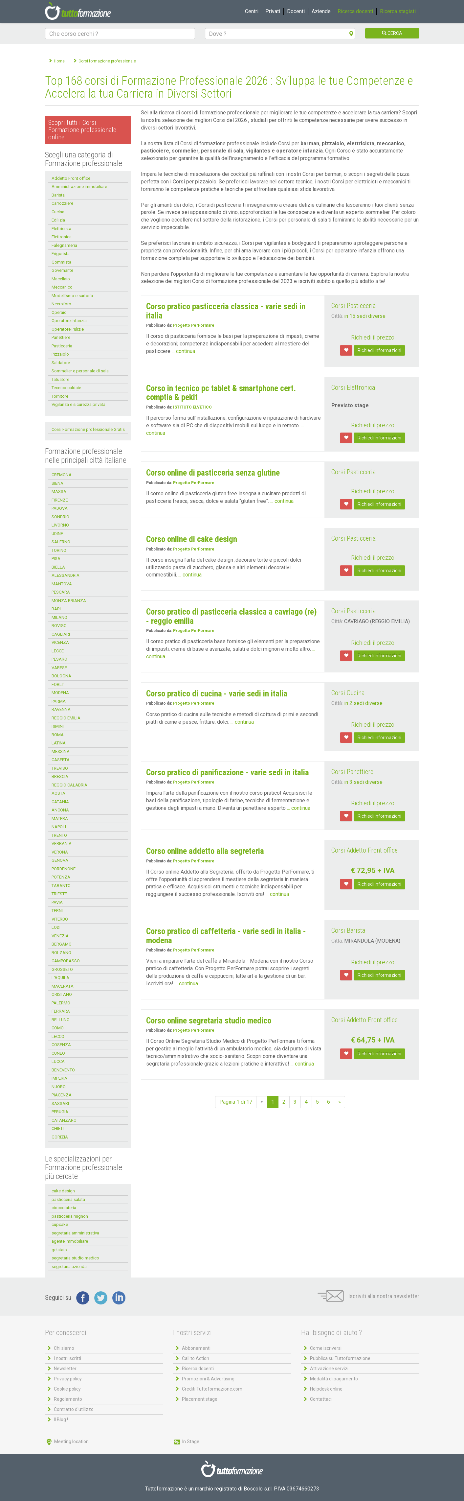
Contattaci (321, 1399)
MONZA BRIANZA (69, 600)
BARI (56, 608)
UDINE (57, 533)
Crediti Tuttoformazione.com (212, 1389)
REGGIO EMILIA (66, 717)
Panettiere (61, 337)
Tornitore (60, 396)
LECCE (58, 650)
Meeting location (67, 1441)
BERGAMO (62, 944)
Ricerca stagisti (398, 11)
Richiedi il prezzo (372, 337)
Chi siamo (64, 1348)
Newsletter (65, 1368)
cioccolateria (64, 1207)
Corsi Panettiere (352, 772)
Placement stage (199, 1399)
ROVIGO (59, 625)
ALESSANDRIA (65, 575)
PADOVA (60, 508)
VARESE (59, 667)
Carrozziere (62, 203)
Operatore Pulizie (68, 329)
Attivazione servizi (329, 1368)
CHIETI (58, 1128)
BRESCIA (60, 776)
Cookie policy (67, 1389)
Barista (58, 195)
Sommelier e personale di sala (80, 370)
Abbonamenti (196, 1348)
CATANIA (60, 801)
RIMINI (58, 726)
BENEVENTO (63, 1069)
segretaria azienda (69, 1266)
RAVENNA (61, 709)
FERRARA (61, 1011)
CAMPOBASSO (66, 960)
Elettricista (61, 228)
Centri (251, 11)
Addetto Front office (71, 178)
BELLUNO (61, 1019)
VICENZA (60, 642)
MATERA (60, 818)
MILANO (59, 617)
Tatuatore (60, 379)
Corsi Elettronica (353, 387)
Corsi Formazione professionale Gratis (88, 429)
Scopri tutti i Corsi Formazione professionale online (82, 130)
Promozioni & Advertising (208, 1378)
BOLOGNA (61, 675)
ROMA (58, 734)
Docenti (296, 11)
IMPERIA (59, 1078)
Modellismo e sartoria (72, 295)
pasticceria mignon (70, 1216)
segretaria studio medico (75, 1257)
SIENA (57, 483)
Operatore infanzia (69, 320)
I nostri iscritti (67, 1358)
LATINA (59, 742)
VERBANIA (62, 843)
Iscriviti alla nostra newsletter (368, 1296)
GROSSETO (62, 969)
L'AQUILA (60, 977)
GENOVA (60, 860)
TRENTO (59, 835)
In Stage (186, 1441)
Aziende (321, 11)
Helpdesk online (326, 1389)
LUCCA (58, 1061)
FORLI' (58, 684)
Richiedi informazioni (379, 350)
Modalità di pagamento (334, 1378)
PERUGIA (60, 1111)
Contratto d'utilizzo (74, 1409)
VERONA (60, 852)
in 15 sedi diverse (365, 316)
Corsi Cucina (348, 693)
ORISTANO (62, 994)
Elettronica (62, 236)
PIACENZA (62, 1094)
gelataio (59, 1249)
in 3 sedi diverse (363, 782)
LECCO (58, 1036)
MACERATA (63, 986)
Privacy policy (68, 1378)
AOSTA (58, 793)
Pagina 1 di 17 (235, 1102)
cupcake (60, 1224)
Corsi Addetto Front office (364, 850)
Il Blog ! (61, 1419)
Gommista (61, 262)
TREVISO (60, 768)
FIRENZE (60, 500)
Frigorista (61, 253)
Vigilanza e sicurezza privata (78, 404)
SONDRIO (60, 516)
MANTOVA (62, 583)
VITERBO (60, 919)
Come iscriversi (326, 1348)
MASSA (59, 491)
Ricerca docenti (355, 11)
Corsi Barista (348, 930)
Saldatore (61, 362)
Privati (272, 11)
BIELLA (58, 567)
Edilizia (58, 220)
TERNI (57, 910)
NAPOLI (59, 826)
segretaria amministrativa (75, 1233)
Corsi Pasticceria (353, 306)
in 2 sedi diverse (363, 703)
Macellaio (61, 278)
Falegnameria (64, 245)
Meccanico (62, 287)
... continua (183, 351)
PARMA (59, 701)
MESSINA (61, 751)
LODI (56, 927)
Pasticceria (62, 345)
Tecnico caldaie (66, 387)
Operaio (59, 312)
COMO (58, 1027)
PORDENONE (64, 868)
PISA (56, 558)
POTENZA (61, 877)
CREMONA (62, 474)
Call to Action (195, 1358)
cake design (63, 1190)
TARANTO (61, 885)
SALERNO (61, 541)
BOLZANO (61, 952)
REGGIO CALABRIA (69, 785)
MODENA (60, 692)
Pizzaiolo (60, 354)
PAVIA (57, 902)
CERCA (392, 33)
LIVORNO (60, 525)
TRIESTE (59, 893)
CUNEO (58, 1053)
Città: (337, 316)
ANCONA (60, 810)
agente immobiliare (70, 1241)
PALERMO (61, 1002)
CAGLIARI (61, 634)
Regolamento (68, 1399)
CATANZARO (64, 1120)
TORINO (59, 550)
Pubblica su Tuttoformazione (340, 1358)
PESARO (59, 659)
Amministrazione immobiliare (79, 186)
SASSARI (60, 1103)
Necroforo (61, 303)
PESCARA (61, 592)
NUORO (59, 1086)
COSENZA (61, 1044)
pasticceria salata (68, 1199)
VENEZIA (60, 935)
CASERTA (61, 759)
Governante (62, 270)
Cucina (58, 211)
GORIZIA (60, 1137)
